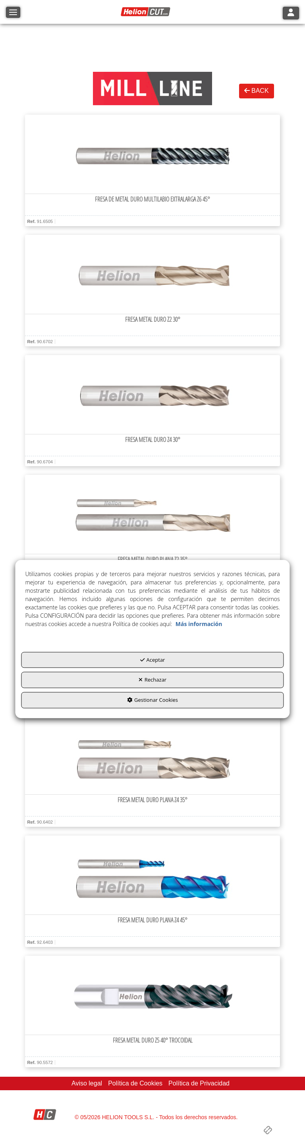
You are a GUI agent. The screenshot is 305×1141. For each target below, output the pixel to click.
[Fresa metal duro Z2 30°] (152, 274)
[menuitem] (86, 1083)
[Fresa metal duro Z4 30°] (152, 394)
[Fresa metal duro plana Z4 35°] (152, 755)
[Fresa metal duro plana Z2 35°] (152, 514)
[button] (146, 12)
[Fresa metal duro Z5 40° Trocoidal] (152, 995)
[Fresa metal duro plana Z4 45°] (152, 875)
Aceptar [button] (152, 659)
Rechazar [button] (152, 680)
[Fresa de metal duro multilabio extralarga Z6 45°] (152, 154)
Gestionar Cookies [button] (152, 699)
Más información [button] (199, 624)
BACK (256, 90)
